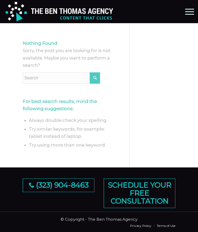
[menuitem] (141, 226)
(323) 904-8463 (58, 185)
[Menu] (187, 11)
